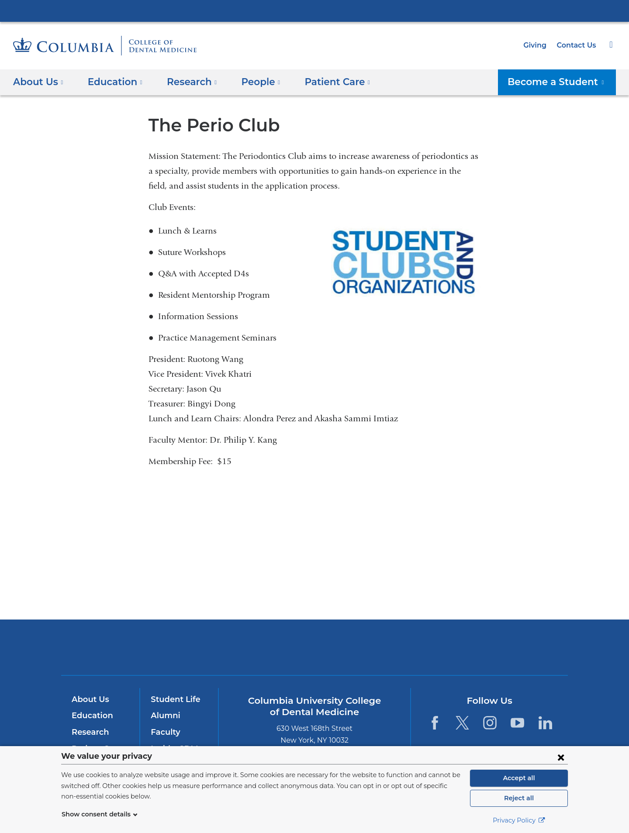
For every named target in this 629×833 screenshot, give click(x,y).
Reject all (518, 798)
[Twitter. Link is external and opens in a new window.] (462, 723)
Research (89, 732)
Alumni (164, 716)
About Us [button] (38, 81)
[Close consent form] (561, 757)
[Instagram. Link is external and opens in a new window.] (490, 723)
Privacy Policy (518, 820)
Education (91, 716)
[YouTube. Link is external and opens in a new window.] (518, 723)
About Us (89, 699)
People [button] (251, 81)
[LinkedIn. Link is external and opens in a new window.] (545, 723)
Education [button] (112, 81)
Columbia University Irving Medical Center (314, 10)
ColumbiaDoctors (440, 647)
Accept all (519, 777)
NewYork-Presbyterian (314, 653)
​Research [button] (185, 81)
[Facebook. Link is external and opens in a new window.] (434, 723)
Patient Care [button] (324, 81)
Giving (538, 45)
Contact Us (577, 45)
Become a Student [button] (562, 81)
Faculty (164, 732)
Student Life (173, 699)
